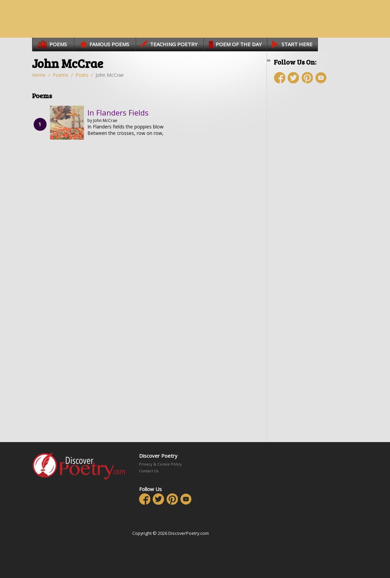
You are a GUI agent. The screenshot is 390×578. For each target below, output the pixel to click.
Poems (60, 75)
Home (39, 75)
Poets (81, 75)
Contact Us (148, 470)
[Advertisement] (314, 210)
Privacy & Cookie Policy (160, 464)
